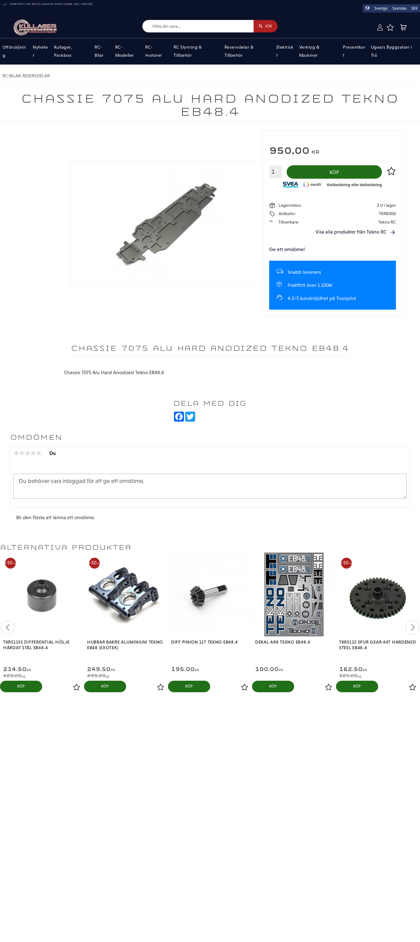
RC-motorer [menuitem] (153, 51)
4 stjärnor (33, 454)
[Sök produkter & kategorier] (194, 26)
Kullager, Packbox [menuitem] (63, 51)
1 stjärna (16, 454)
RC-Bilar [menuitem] (99, 51)
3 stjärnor (27, 454)
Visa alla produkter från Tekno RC (351, 233)
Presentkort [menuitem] (354, 51)
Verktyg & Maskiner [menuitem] (309, 51)
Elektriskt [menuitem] (285, 51)
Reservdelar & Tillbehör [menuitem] (239, 51)
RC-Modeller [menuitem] (124, 51)
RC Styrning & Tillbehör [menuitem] (188, 51)
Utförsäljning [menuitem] (14, 51)
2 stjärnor (22, 454)
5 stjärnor (39, 454)
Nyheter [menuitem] (40, 51)
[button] (390, 27)
